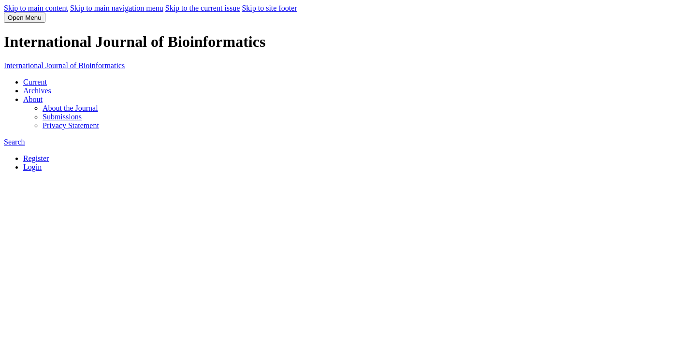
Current (35, 82)
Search (14, 142)
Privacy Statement (71, 125)
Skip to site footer (269, 8)
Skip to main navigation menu (116, 8)
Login (32, 167)
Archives (37, 91)
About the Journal (70, 108)
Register (36, 158)
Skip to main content (36, 8)
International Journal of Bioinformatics (64, 65)
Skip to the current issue (202, 8)
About (33, 99)
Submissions (62, 117)
